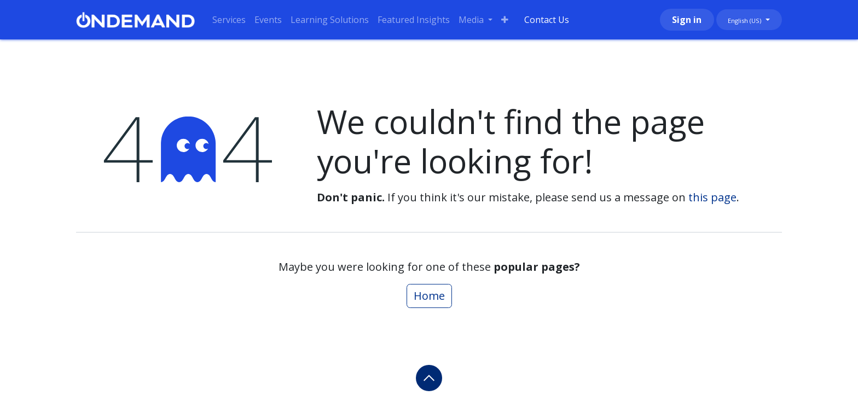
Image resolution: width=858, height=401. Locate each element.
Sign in (687, 20)
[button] (429, 378)
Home (429, 295)
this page (712, 197)
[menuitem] (229, 20)
